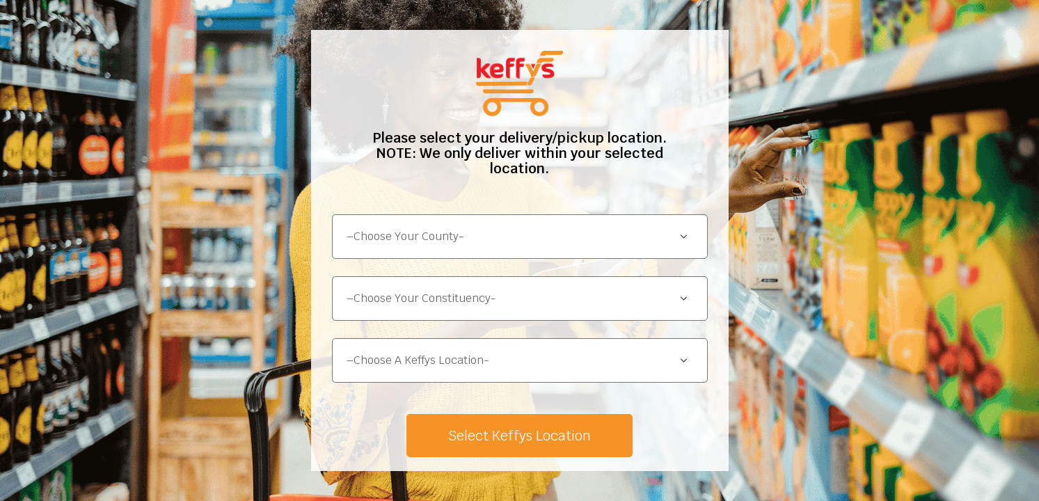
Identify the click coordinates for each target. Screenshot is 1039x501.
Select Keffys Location (519, 436)
